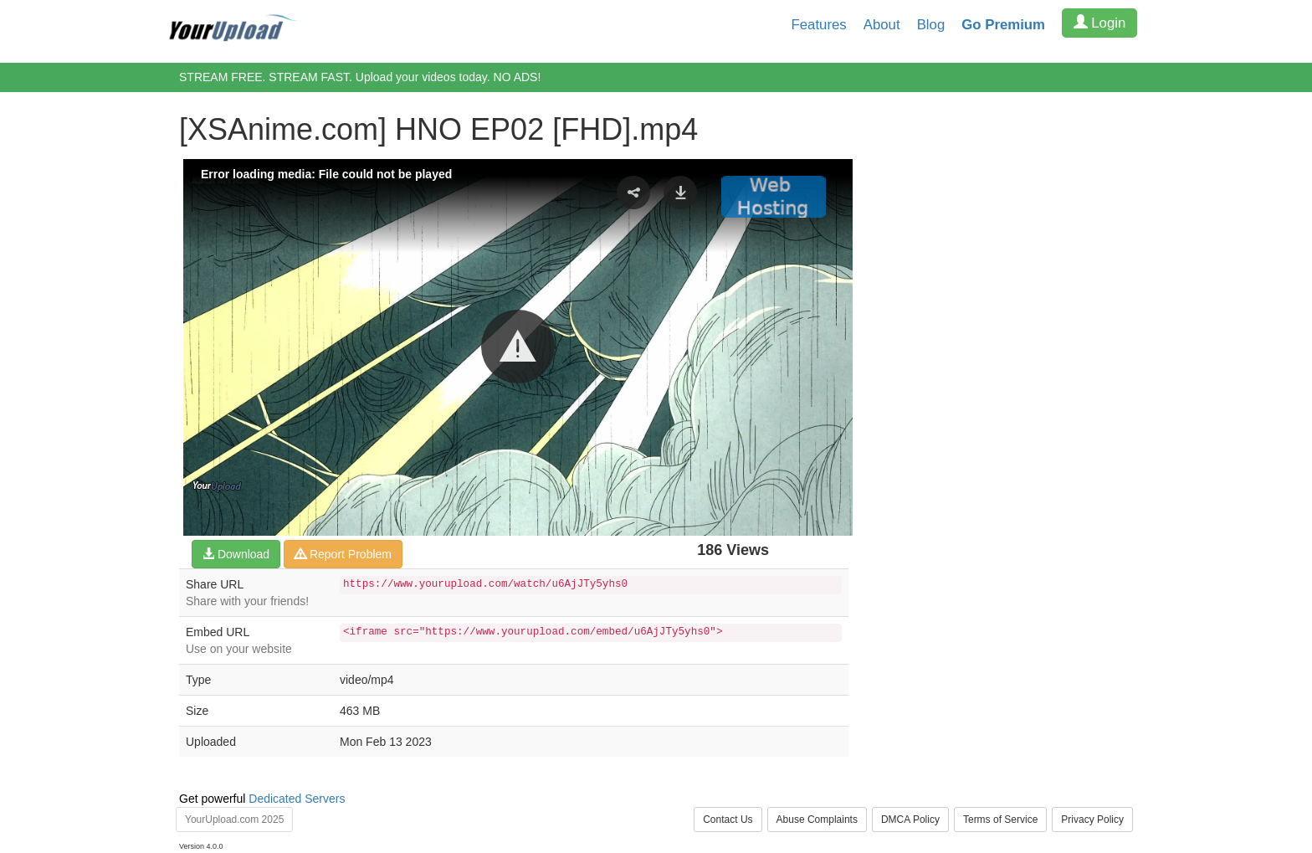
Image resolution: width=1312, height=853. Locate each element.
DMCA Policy (910, 819)
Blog (931, 25)
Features (819, 25)
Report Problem (343, 554)
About (882, 25)
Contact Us (727, 819)
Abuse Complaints (817, 819)
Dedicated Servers (297, 798)
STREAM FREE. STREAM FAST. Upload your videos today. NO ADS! (360, 77)
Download (235, 554)
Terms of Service (1000, 819)
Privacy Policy (1092, 819)
